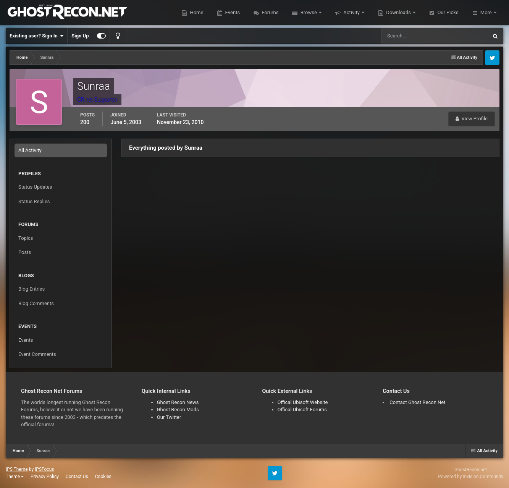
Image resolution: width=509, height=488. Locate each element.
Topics (25, 238)
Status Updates (35, 187)
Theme (15, 476)
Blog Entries (31, 289)
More (486, 12)
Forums (269, 12)
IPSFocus (44, 469)
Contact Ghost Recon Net (417, 402)
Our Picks (447, 12)
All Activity (30, 150)
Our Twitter (169, 417)
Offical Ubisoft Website (303, 402)
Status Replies (34, 201)
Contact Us (77, 476)
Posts (24, 252)
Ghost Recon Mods (178, 409)
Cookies (103, 476)
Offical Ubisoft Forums (302, 409)
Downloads (398, 12)
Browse (308, 12)
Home (196, 12)
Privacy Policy (45, 476)
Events (232, 12)
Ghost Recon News (178, 402)
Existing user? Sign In (36, 36)
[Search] (411, 36)
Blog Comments (36, 303)
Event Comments (37, 354)
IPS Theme (17, 469)
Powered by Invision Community (470, 476)
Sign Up (80, 36)
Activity (351, 12)
